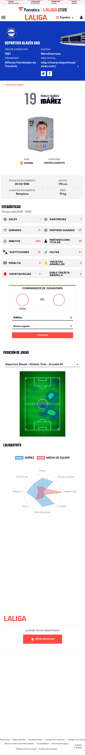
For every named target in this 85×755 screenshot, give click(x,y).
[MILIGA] (80, 17)
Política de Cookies (48, 749)
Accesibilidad (42, 743)
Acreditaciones (35, 740)
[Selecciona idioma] (65, 17)
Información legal (60, 743)
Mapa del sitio (19, 740)
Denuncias (5, 740)
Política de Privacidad (26, 749)
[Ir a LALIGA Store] (42, 9)
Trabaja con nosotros (55, 740)
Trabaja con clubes (76, 740)
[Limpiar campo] (71, 317)
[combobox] (42, 317)
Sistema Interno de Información (19, 743)
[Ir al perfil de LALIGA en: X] (43, 73)
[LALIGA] (36, 17)
